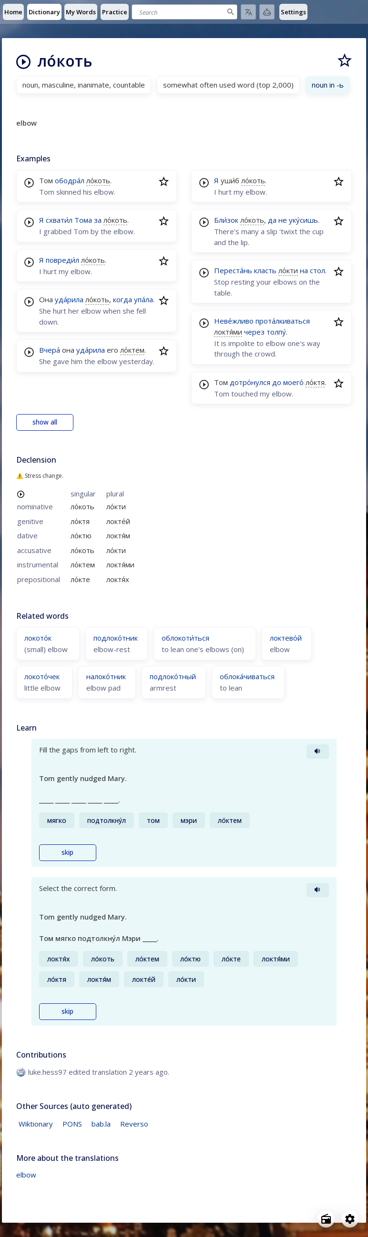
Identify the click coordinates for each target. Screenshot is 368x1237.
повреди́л (62, 260)
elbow (26, 1174)
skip (67, 852)
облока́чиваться (247, 676)
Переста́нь (233, 270)
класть (265, 270)
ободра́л (69, 180)
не (282, 220)
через (254, 331)
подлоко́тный (173, 676)
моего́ (293, 382)
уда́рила (69, 299)
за (98, 220)
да (272, 220)
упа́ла (143, 299)
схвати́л (59, 220)
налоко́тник (106, 676)
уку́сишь (303, 220)
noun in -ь (328, 84)
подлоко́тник (115, 638)
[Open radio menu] (326, 1218)
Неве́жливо (234, 321)
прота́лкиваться (283, 321)
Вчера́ (49, 350)
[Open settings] (349, 1218)
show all (44, 422)
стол (317, 270)
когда (122, 299)
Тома (83, 220)
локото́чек (42, 676)
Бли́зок (226, 220)
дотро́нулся (250, 382)
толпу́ (276, 331)
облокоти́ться (185, 638)
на (304, 270)
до (276, 382)
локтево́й (286, 638)
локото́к (37, 638)
